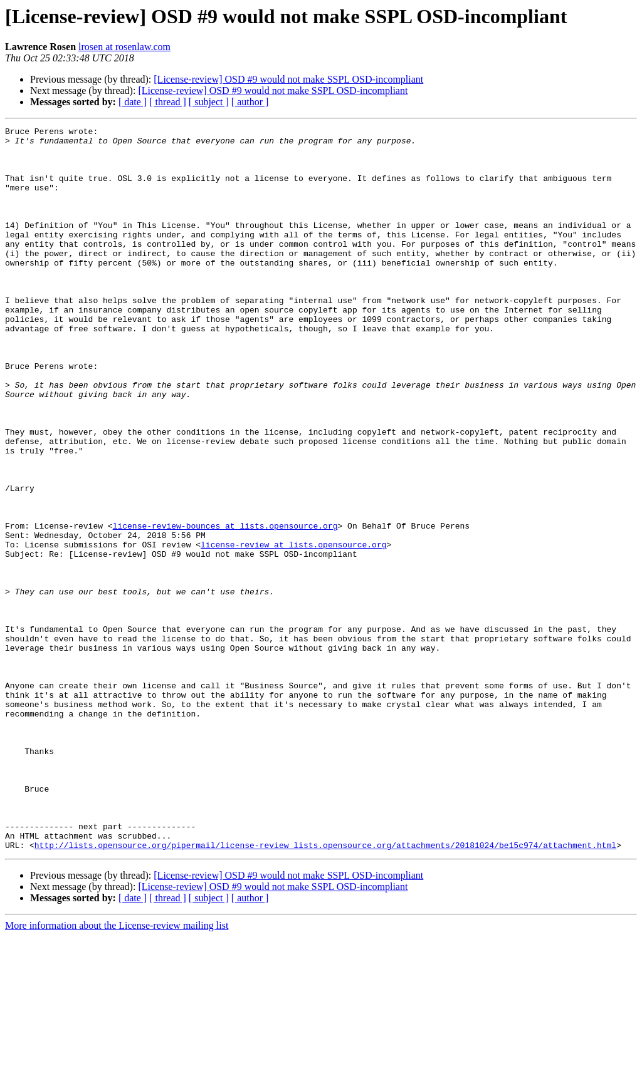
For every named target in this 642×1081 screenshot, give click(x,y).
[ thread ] (167, 101)
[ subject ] (209, 101)
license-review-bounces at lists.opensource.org (225, 606)
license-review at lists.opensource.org (293, 628)
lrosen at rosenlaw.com (124, 46)
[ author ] (250, 101)
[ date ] (132, 101)
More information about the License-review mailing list (116, 1070)
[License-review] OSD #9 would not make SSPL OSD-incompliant (288, 79)
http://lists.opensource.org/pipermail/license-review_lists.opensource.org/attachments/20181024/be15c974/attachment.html (325, 989)
